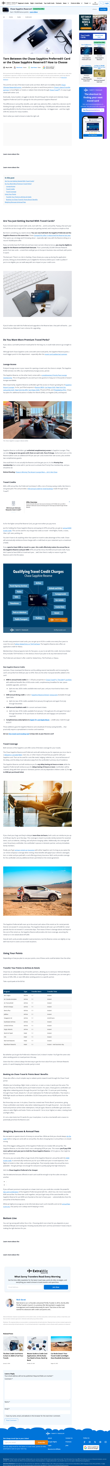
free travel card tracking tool (19, 734)
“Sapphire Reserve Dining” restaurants (44, 695)
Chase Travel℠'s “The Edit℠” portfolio (59, 680)
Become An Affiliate (54, 1435)
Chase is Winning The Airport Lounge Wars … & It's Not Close (36, 472)
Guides (19, 17)
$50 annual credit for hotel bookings (40, 489)
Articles (11, 17)
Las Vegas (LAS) (50, 387)
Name (7, 1388)
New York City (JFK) (21, 390)
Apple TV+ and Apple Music (39, 720)
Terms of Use (88, 1460)
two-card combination (10, 1177)
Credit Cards (28, 17)
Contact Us (69, 1424)
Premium (68, 1427)
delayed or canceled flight (13, 755)
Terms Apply (5, 12)
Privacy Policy (78, 1460)
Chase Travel (55, 90)
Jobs (67, 1431)
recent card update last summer (56, 354)
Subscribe (41, 1428)
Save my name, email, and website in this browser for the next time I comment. (33, 1402)
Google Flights (52, 1427)
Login (107, 3)
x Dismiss (94, 9)
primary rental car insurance (25, 850)
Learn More (34, 12)
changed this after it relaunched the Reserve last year (52, 235)
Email (7, 1395)
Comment (9, 1365)
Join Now (56, 1273)
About (50, 1424)
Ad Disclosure (95, 3)
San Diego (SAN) (34, 390)
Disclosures (68, 1460)
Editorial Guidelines (101, 1460)
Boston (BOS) (39, 387)
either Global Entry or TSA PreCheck (27, 644)
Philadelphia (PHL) (60, 390)
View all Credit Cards (99, 36)
